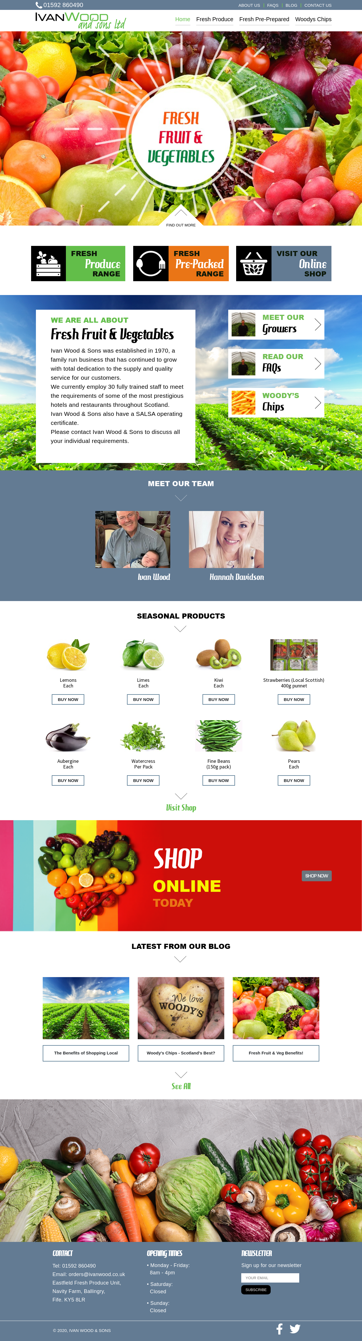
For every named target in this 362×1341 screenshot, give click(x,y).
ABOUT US (249, 5)
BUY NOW (68, 699)
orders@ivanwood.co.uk (97, 1274)
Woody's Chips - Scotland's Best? (181, 1052)
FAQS (273, 5)
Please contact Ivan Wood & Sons (97, 432)
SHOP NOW (316, 875)
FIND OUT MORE (181, 225)
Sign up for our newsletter (271, 1265)
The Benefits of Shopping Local (86, 1052)
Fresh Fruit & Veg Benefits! (276, 1052)
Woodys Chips (313, 19)
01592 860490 (59, 4)
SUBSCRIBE (256, 1290)
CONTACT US (317, 5)
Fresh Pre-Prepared (264, 19)
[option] (181, 128)
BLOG (292, 5)
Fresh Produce (214, 19)
